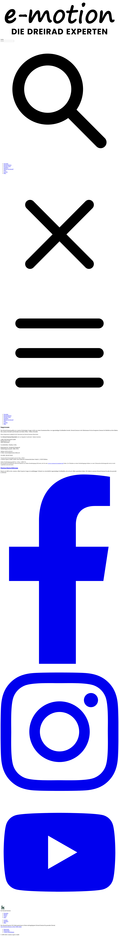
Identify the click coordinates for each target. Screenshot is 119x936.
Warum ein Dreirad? (9, 169)
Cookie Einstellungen (9, 932)
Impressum (6, 929)
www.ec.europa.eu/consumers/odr (55, 463)
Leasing (6, 172)
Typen (5, 916)
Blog (5, 173)
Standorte (6, 167)
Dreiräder (6, 163)
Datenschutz (7, 930)
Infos (5, 170)
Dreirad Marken (7, 165)
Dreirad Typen (7, 166)
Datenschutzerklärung (9, 468)
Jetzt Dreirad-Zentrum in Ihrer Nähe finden (11, 926)
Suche (2, 39)
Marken (5, 914)
